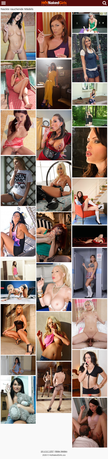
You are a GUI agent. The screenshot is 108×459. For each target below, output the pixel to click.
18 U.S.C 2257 (47, 451)
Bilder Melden (61, 451)
